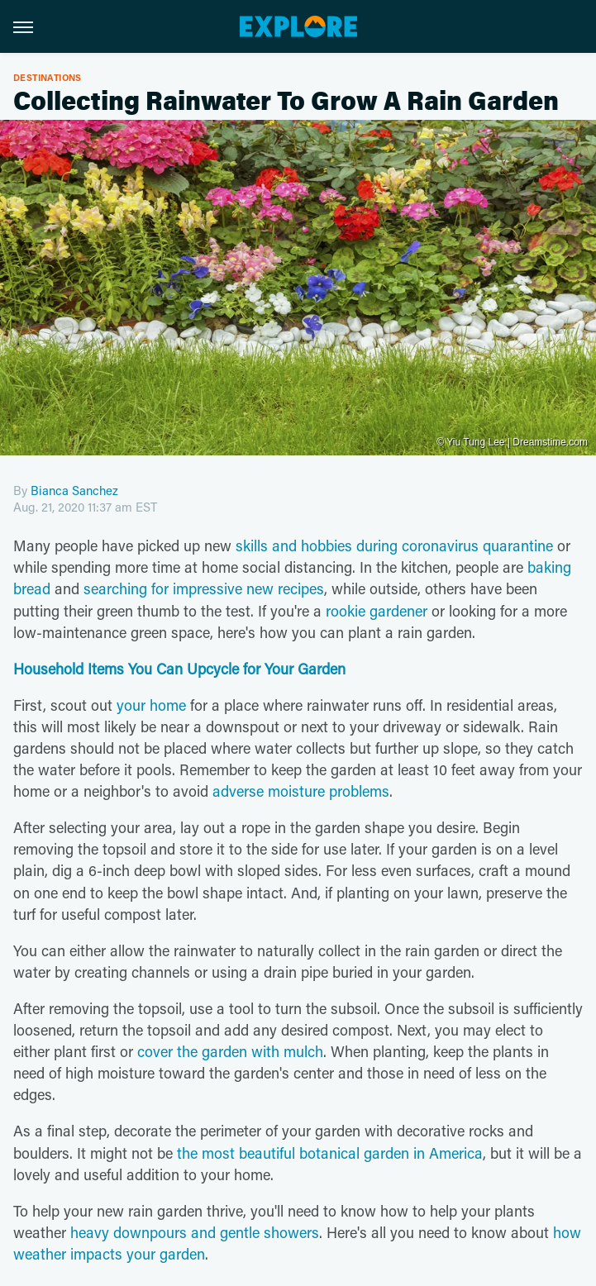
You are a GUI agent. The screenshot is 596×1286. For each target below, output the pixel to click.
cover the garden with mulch (230, 1051)
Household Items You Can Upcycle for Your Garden (179, 669)
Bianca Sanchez (74, 490)
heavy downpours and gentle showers (194, 1232)
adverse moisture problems (300, 791)
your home (151, 705)
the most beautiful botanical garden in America (330, 1153)
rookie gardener (376, 611)
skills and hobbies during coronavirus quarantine (394, 545)
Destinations (47, 77)
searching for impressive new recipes (203, 588)
